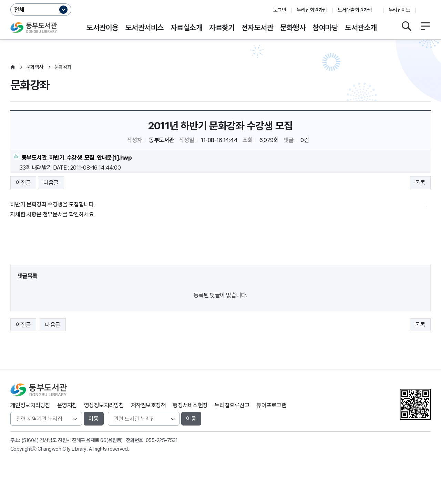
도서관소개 (361, 27)
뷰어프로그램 (271, 405)
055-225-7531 (162, 440)
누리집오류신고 (232, 405)
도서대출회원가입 (355, 10)
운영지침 (67, 405)
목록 (420, 182)
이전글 (23, 182)
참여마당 (325, 27)
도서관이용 (102, 27)
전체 (19, 9)
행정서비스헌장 (190, 405)
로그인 (279, 10)
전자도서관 (257, 27)
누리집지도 (399, 10)
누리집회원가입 (312, 10)
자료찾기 (222, 27)
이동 (94, 418)
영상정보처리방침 (104, 405)
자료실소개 (186, 27)
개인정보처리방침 (30, 405)
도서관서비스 (144, 27)
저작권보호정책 (148, 405)
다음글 (50, 182)
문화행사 (293, 27)
